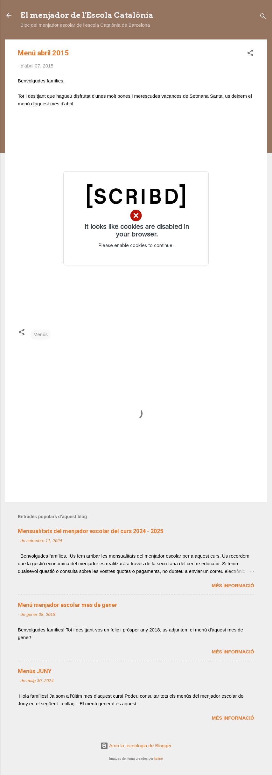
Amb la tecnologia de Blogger (136, 745)
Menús (40, 334)
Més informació (233, 585)
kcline (158, 758)
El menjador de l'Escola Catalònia (86, 15)
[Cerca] (263, 17)
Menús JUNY (35, 671)
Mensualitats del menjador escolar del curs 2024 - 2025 (90, 531)
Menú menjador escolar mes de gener (67, 605)
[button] (250, 54)
